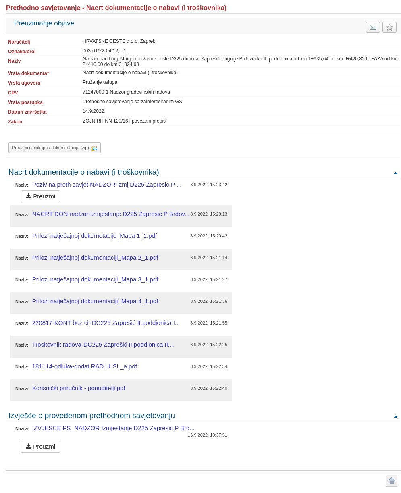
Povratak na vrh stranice (391, 481)
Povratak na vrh (395, 173)
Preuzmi (40, 196)
